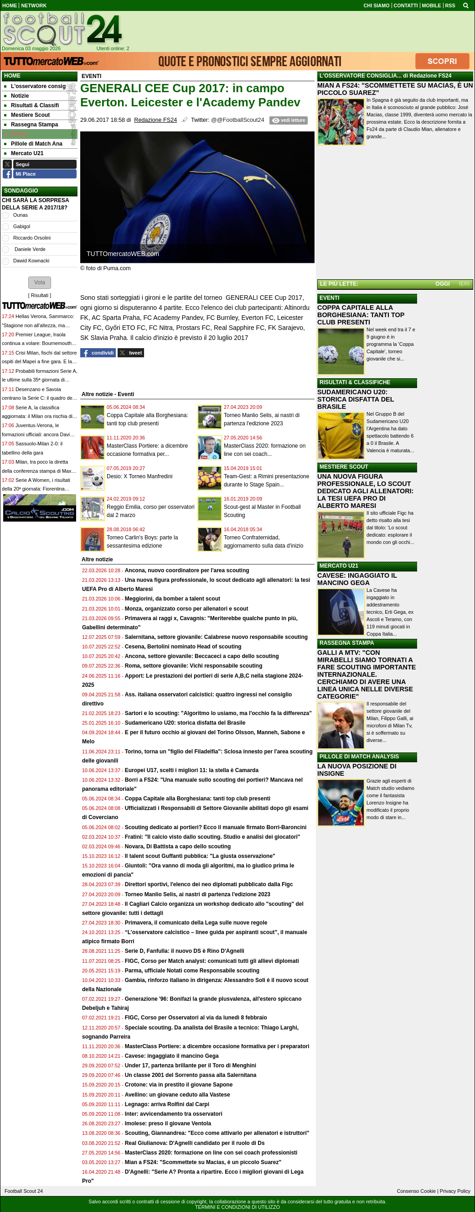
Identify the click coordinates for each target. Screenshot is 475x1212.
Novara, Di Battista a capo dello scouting (178, 846)
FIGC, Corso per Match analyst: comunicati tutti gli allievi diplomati (212, 961)
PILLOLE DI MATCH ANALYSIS (359, 756)
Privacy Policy (455, 1191)
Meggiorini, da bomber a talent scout (172, 599)
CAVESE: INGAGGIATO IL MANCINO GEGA (357, 579)
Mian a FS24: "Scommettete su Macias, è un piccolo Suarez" (203, 1162)
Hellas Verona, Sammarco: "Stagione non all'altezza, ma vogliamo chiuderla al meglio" (38, 325)
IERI (464, 284)
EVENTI (329, 298)
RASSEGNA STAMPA (347, 643)
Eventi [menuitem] (15, 134)
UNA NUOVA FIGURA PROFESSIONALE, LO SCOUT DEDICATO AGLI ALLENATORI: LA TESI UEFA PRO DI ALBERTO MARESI (365, 491)
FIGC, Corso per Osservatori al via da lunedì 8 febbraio (196, 1017)
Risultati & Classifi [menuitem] (31, 105)
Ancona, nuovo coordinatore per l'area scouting (187, 570)
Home (12, 76)
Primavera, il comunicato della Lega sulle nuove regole (196, 922)
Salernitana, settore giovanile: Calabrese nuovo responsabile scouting (216, 637)
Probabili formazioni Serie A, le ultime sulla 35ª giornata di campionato (39, 380)
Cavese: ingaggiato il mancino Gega (172, 1056)
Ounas (20, 215)
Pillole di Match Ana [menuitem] (33, 144)
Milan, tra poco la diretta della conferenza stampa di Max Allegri (36, 470)
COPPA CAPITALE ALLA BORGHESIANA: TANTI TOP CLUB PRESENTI (360, 315)
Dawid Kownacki (31, 260)
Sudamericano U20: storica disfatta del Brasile (185, 723)
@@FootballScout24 (237, 120)
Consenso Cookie (416, 1191)
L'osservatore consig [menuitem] (35, 86)
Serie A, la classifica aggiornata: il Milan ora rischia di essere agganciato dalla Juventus (38, 416)
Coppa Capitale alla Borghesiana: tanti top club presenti (197, 798)
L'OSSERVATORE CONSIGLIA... (361, 76)
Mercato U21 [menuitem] (23, 153)
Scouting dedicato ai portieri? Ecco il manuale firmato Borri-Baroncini (216, 827)
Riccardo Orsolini (32, 237)
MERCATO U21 (339, 566)
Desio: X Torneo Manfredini (140, 476)
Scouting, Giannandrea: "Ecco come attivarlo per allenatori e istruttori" (217, 1133)
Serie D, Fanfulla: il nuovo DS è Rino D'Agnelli (184, 951)
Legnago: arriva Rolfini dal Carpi (167, 1104)
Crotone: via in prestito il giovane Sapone (179, 1084)
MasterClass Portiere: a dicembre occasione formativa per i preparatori (217, 1046)
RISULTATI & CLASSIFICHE (355, 382)
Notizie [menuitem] (16, 96)
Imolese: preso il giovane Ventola (168, 1123)
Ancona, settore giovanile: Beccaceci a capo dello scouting (202, 656)
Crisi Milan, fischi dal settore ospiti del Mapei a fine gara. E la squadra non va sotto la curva (39, 361)
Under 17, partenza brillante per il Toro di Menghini (190, 1065)
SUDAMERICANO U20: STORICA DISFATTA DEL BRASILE (355, 399)
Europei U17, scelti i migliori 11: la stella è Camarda (191, 770)
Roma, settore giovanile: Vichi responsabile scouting (194, 666)
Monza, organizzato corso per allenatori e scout (186, 609)
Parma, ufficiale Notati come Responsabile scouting (192, 970)
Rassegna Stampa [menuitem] (31, 124)
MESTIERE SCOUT (344, 467)
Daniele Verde (29, 249)
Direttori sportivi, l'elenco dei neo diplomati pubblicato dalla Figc (209, 884)
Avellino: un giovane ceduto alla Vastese (177, 1095)
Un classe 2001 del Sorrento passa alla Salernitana (191, 1075)
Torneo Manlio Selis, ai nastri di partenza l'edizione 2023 (197, 894)
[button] (39, 282)
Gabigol (21, 226)
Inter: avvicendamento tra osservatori (173, 1114)
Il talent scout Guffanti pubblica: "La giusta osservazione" (200, 856)
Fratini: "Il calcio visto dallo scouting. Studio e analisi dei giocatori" (212, 837)
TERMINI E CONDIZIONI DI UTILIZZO (237, 1207)
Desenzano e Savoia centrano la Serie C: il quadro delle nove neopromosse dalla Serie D (39, 398)
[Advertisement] (395, 214)
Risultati (39, 295)
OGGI (442, 284)
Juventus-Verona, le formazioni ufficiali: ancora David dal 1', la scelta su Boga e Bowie (37, 434)
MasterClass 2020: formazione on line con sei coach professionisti (211, 1152)
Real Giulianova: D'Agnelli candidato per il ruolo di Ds (195, 1143)
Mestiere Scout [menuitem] (27, 115)
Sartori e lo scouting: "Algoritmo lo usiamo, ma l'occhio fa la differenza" (218, 713)
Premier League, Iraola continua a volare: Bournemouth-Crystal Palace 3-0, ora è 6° (37, 343)
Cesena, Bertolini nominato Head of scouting (183, 646)
